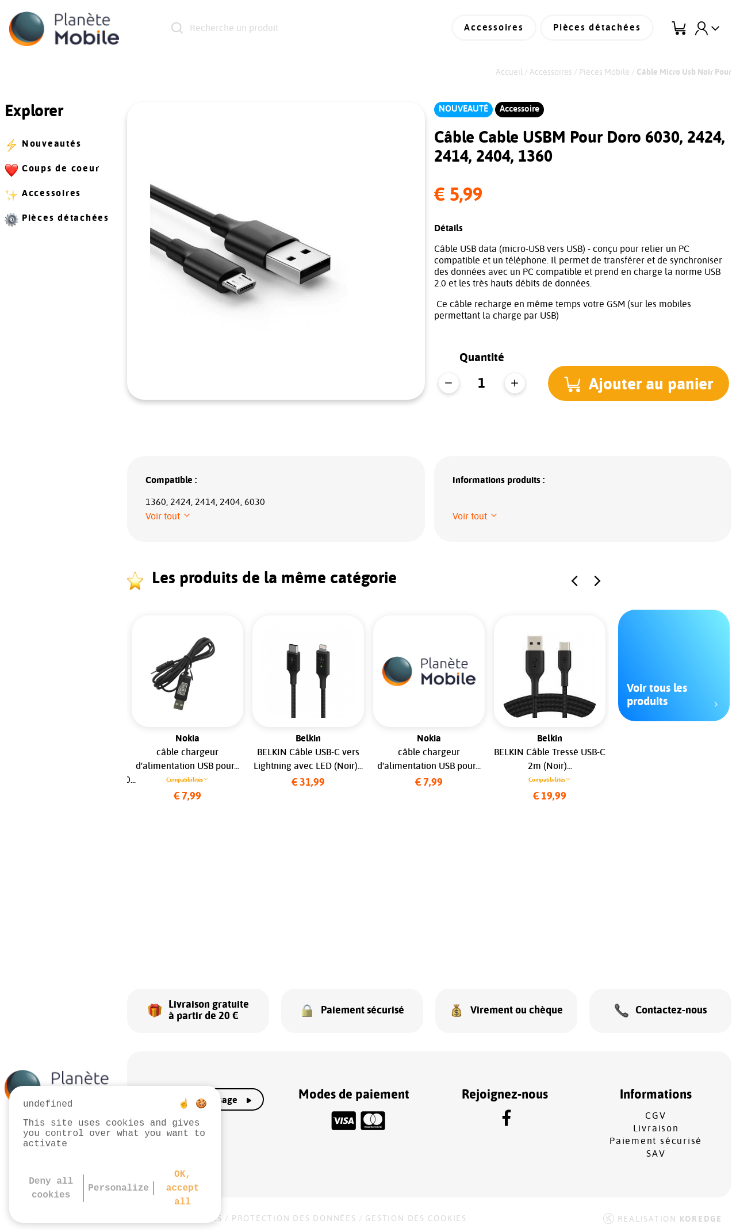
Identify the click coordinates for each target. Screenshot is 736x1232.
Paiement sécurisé (656, 1138)
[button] (639, 383)
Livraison (656, 1125)
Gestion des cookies (415, 1216)
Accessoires (498, 28)
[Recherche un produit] (296, 29)
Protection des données (294, 1216)
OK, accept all (183, 1188)
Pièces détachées (598, 28)
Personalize (118, 1188)
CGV (655, 1113)
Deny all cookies (51, 1188)
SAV (655, 1151)
